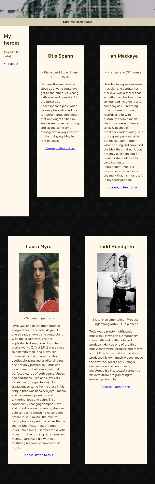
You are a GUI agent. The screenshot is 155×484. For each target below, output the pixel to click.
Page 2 (13, 64)
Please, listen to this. (60, 148)
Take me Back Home (77, 22)
